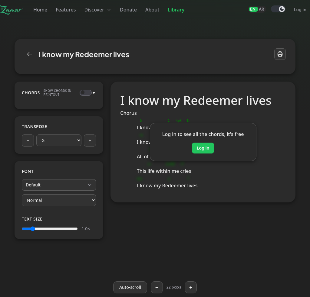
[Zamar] (12, 10)
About (152, 9)
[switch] (278, 8)
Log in (300, 9)
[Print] (280, 54)
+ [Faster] (190, 287)
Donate (128, 9)
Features (66, 9)
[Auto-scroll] (130, 287)
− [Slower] (156, 287)
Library (176, 9)
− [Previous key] (27, 140)
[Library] (29, 54)
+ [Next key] (90, 140)
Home (40, 9)
